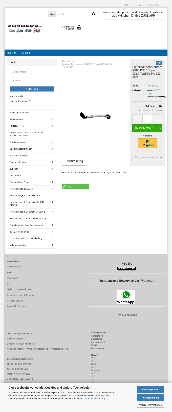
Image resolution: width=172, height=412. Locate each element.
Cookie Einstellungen (17, 306)
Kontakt (10, 272)
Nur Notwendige (150, 397)
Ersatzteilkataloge (18, 155)
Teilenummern (16, 119)
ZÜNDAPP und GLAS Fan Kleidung (26, 238)
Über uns (26, 53)
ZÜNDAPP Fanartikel (19, 232)
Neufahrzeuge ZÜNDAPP (21, 189)
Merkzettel (154, 5)
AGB (9, 283)
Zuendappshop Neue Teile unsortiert (27, 225)
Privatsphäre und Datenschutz (21, 295)
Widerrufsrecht (14, 266)
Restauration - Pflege (20, 182)
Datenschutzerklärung (94, 398)
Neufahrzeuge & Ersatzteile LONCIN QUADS (27, 204)
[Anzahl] (147, 118)
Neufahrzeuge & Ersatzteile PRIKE (26, 195)
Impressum (12, 278)
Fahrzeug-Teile (17, 126)
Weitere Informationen (150, 405)
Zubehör (14, 169)
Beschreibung (74, 161)
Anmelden (32, 89)
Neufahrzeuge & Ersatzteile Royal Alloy (28, 218)
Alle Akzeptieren (150, 389)
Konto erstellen (17, 96)
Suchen (11, 53)
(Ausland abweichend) (156, 97)
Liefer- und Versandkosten (19, 289)
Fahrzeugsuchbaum (19, 112)
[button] (127, 5)
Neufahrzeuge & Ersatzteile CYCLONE (27, 212)
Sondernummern (18, 142)
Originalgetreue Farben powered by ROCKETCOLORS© (26, 134)
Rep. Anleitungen (18, 162)
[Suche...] (52, 14)
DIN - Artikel (15, 175)
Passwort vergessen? (20, 101)
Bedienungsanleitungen (21, 149)
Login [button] (139, 5)
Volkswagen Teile (18, 245)
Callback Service (15, 301)
